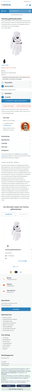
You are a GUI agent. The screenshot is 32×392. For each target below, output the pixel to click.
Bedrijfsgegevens (7, 339)
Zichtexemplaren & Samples (9, 328)
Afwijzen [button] (9, 385)
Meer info (3, 74)
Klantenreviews (6, 341)
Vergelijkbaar (8, 214)
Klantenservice (27, 1)
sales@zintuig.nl (7, 125)
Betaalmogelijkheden (7, 326)
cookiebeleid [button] (4, 374)
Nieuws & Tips (6, 347)
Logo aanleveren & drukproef (9, 323)
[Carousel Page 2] (15, 266)
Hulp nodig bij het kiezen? (8, 330)
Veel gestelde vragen (7, 321)
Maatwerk (5, 348)
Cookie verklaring (6, 345)
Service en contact (7, 317)
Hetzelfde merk (23, 214)
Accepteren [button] (23, 385)
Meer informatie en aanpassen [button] (16, 389)
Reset (4, 71)
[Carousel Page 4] (18, 266)
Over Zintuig (5, 337)
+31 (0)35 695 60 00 (6, 1)
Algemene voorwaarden (8, 324)
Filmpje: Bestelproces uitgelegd (10, 319)
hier (5, 128)
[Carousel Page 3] (16, 266)
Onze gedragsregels (7, 343)
